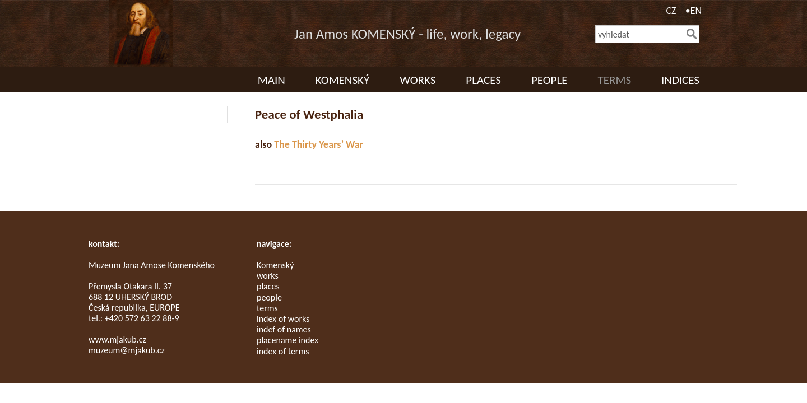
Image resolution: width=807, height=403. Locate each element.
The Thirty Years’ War (318, 144)
